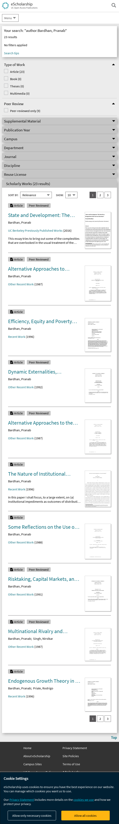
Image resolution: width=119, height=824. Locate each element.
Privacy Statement (75, 748)
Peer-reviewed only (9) (25, 111)
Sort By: (13, 195)
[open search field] (114, 5)
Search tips (11, 53)
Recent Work (16, 337)
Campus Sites (32, 764)
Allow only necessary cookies (31, 816)
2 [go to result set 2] (100, 195)
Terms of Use (71, 764)
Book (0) (15, 79)
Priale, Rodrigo (43, 688)
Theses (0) (17, 86)
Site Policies (71, 756)
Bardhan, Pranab (19, 222)
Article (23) (17, 72)
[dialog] (59, 798)
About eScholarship (36, 756)
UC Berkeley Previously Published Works (35, 230)
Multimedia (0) (20, 93)
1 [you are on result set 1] (93, 195)
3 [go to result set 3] (108, 195)
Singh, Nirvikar (43, 639)
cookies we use (83, 800)
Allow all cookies (85, 816)
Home (27, 748)
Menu (8, 18)
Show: (59, 195)
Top (114, 737)
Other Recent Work (21, 284)
